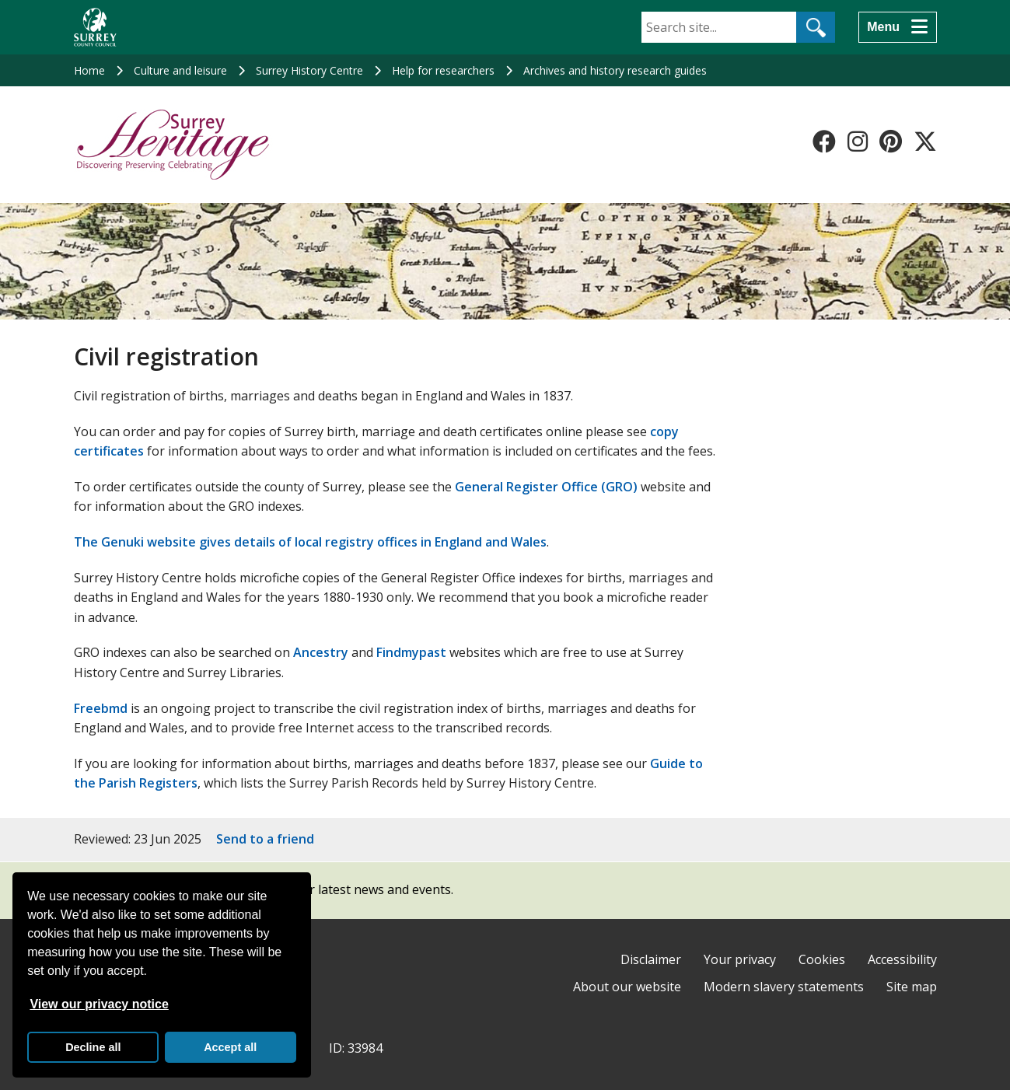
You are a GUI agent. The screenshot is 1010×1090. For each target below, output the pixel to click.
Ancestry (320, 652)
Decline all (93, 1047)
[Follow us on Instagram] (857, 141)
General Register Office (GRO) (546, 486)
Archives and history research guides (615, 70)
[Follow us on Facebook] (824, 141)
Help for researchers (443, 70)
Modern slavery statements (784, 986)
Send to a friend (265, 838)
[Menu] (897, 27)
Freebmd (101, 708)
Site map (911, 986)
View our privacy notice (99, 1004)
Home (89, 70)
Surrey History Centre (309, 70)
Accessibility (902, 959)
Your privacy (740, 959)
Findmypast (411, 652)
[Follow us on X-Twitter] (925, 141)
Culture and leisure (180, 70)
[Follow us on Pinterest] (890, 141)
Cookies (822, 959)
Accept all (230, 1047)
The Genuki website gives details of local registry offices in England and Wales (310, 541)
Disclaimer (650, 959)
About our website (627, 986)
